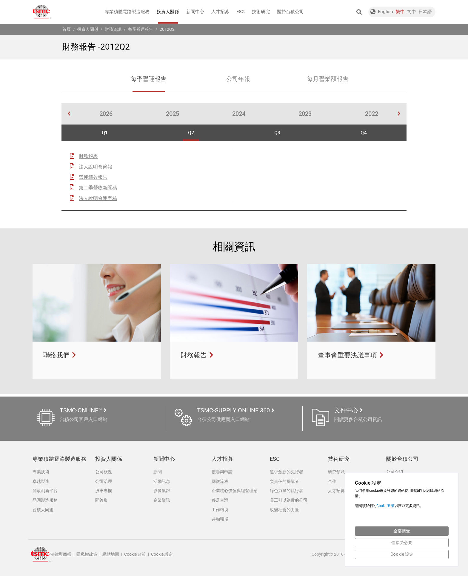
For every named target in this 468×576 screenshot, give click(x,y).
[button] (359, 12)
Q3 (277, 133)
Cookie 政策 (135, 554)
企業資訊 (161, 500)
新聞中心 (195, 11)
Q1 (105, 133)
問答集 (101, 500)
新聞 (157, 471)
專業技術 (41, 471)
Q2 (191, 133)
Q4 (364, 133)
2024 (238, 113)
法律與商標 (60, 554)
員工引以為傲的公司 (288, 500)
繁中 (400, 11)
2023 (305, 113)
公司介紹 (394, 471)
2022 (371, 113)
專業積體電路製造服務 (127, 11)
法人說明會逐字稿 (98, 198)
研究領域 (336, 471)
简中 (411, 11)
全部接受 (401, 531)
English (385, 11)
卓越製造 (41, 481)
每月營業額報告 (328, 78)
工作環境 (220, 509)
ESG (240, 11)
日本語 (425, 11)
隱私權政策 (86, 554)
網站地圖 (110, 554)
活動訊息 (161, 481)
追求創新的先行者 (286, 471)
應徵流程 (220, 481)
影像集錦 (161, 490)
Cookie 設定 (162, 554)
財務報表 (88, 156)
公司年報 (238, 78)
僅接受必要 (401, 542)
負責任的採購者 (284, 481)
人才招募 (220, 11)
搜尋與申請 (222, 471)
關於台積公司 (290, 11)
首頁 (66, 29)
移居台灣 (220, 500)
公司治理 (103, 481)
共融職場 (220, 519)
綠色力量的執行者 (286, 490)
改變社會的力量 (284, 509)
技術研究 (261, 11)
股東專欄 (103, 490)
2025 (172, 113)
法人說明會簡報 (95, 167)
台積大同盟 (43, 509)
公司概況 (103, 471)
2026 (106, 113)
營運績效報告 (93, 177)
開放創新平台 (45, 490)
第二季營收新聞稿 (98, 188)
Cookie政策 (385, 506)
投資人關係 (168, 16)
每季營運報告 (140, 29)
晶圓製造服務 (45, 500)
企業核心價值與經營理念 (235, 490)
